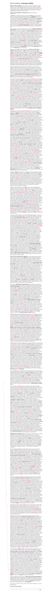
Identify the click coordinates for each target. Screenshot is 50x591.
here (40, 589)
